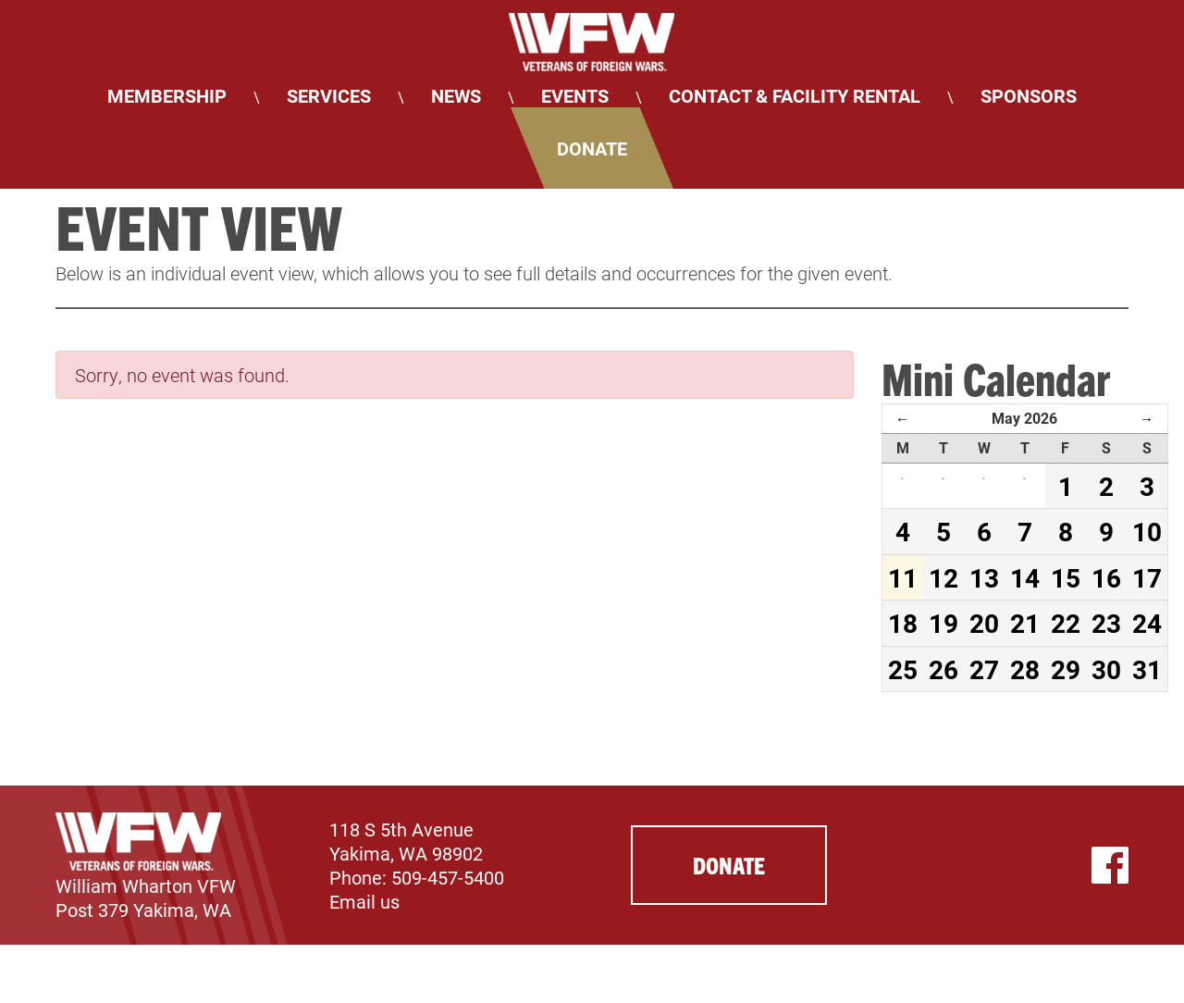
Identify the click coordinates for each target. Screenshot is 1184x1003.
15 (1065, 577)
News (456, 95)
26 (943, 669)
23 (1106, 622)
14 (1025, 577)
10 (1147, 531)
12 (943, 577)
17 (1147, 577)
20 (984, 622)
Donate (592, 148)
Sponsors (1028, 95)
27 (984, 669)
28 (1025, 669)
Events (575, 95)
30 (1106, 669)
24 (1147, 622)
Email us (364, 901)
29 (1065, 669)
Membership (167, 95)
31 (1147, 669)
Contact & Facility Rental (794, 95)
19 (943, 622)
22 (1065, 622)
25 (903, 669)
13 (984, 577)
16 (1106, 577)
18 (903, 622)
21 (1025, 622)
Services (329, 95)
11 (903, 577)
